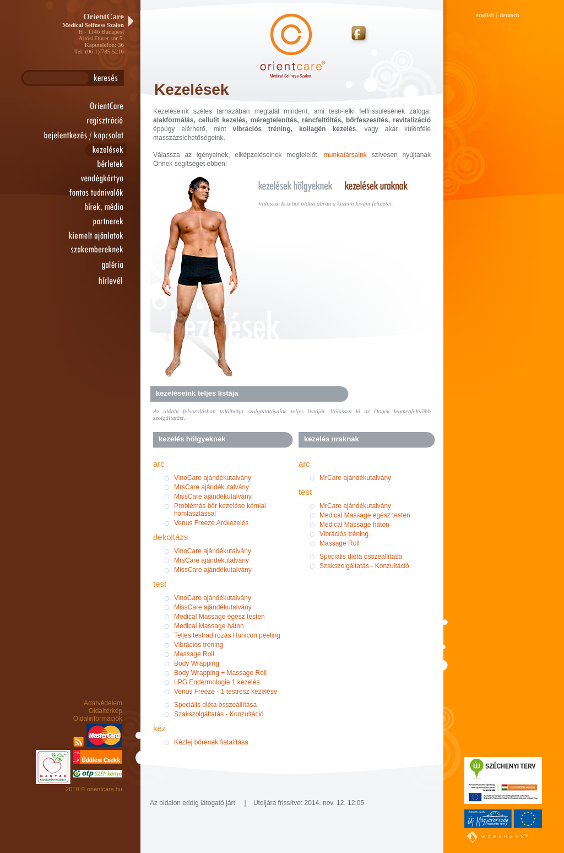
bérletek (89, 164)
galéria (89, 265)
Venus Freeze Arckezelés (211, 523)
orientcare (89, 106)
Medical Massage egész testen (219, 616)
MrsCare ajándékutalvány (211, 487)
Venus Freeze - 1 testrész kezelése (225, 691)
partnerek (89, 222)
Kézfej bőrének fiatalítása (211, 742)
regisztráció (89, 121)
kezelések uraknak (382, 185)
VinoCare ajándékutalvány (212, 478)
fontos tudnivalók (89, 193)
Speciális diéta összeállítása (215, 705)
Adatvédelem (103, 703)
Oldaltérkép (105, 711)
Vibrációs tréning (198, 645)
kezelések (89, 149)
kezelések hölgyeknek (300, 185)
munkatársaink (345, 155)
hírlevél (89, 281)
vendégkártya (89, 178)
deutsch (509, 15)
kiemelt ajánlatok (89, 235)
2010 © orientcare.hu (94, 789)
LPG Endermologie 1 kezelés (216, 682)
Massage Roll (194, 654)
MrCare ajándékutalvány (355, 478)
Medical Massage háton (209, 626)
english (485, 15)
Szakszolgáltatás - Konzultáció (219, 714)
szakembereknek (89, 249)
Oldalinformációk (97, 718)
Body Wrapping (196, 663)
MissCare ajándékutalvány (213, 496)
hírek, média (89, 207)
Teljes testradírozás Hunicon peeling (227, 635)
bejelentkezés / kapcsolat (81, 135)
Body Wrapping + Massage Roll (220, 673)
